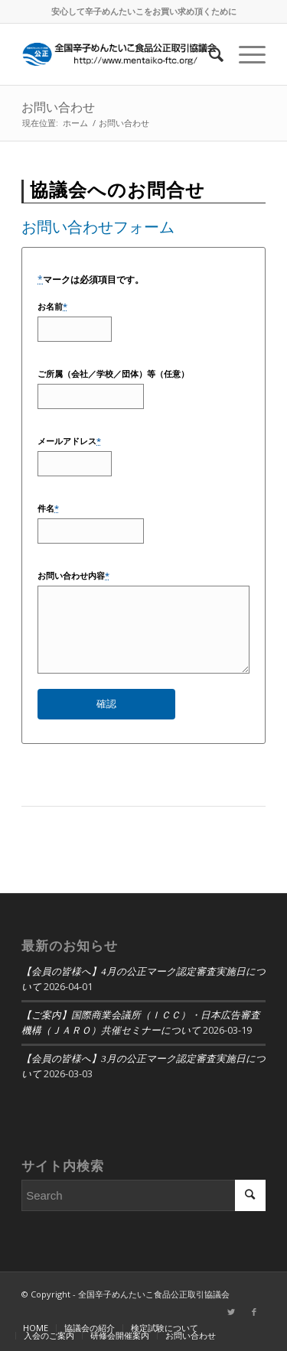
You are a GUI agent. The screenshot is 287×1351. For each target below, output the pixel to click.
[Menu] (244, 54)
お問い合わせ (58, 107)
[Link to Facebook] (254, 1312)
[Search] (208, 54)
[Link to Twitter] (231, 1312)
